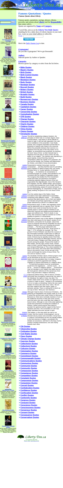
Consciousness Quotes (30, 408)
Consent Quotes (27, 412)
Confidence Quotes (28, 390)
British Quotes (26, 92)
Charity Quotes (26, 124)
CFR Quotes (25, 117)
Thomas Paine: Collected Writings (8, 426)
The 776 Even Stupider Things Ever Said (8, 214)
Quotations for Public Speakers (8, 338)
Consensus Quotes (28, 410)
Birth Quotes (25, 72)
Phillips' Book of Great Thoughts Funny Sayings (8, 286)
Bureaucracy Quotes (29, 99)
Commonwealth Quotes (30, 358)
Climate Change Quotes (30, 339)
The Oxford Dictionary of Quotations (8, 39)
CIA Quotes (25, 326)
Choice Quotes (26, 131)
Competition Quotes (29, 376)
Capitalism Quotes (28, 107)
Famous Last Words (8, 56)
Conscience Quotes (28, 405)
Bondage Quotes (27, 85)
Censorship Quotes (28, 112)
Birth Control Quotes (29, 75)
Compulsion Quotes (28, 383)
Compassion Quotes (29, 371)
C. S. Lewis (25, 275)
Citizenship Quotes (28, 329)
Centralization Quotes (29, 114)
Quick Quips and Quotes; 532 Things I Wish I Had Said (8, 306)
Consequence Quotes (29, 415)
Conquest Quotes (27, 403)
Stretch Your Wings (8, 75)
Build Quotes (26, 97)
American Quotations (8, 90)
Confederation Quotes (29, 388)
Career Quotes (26, 109)
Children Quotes (27, 126)
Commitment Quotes (29, 356)
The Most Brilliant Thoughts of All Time (8, 247)
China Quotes (26, 129)
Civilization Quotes (28, 331)
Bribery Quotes (26, 90)
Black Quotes (26, 77)
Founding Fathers (8, 370)
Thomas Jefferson (24, 137)
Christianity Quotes (28, 134)
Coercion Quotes (27, 341)
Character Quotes (27, 122)
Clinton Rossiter (24, 292)
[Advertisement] (31, 464)
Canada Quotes (27, 104)
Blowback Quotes (27, 80)
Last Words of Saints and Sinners (8, 122)
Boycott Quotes (27, 87)
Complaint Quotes (28, 378)
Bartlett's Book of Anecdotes (8, 322)
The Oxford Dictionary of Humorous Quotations (8, 109)
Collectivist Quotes (28, 346)
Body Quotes (26, 82)
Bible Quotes (26, 67)
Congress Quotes (27, 400)
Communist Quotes (28, 366)
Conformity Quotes (28, 398)
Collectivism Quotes (29, 344)
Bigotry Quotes (26, 70)
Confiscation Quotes (29, 393)
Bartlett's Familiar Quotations (8, 178)
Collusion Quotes (27, 349)
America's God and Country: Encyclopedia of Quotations (8, 140)
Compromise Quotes (29, 380)
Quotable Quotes (8, 230)
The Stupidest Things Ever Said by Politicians (8, 196)
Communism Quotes (29, 363)
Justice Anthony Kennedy (24, 166)
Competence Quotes (29, 373)
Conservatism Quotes (29, 417)
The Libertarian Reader (8, 409)
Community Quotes (28, 368)
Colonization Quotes (29, 351)
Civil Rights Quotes (28, 334)
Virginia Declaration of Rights (23, 314)
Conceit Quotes (27, 385)
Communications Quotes (31, 361)
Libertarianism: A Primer (8, 390)
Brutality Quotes (27, 94)
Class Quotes (26, 336)
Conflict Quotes (27, 395)
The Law (8, 159)
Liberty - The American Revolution (8, 353)
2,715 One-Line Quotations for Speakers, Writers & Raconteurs (8, 268)
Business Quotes (27, 102)
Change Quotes (27, 119)
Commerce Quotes (28, 353)
